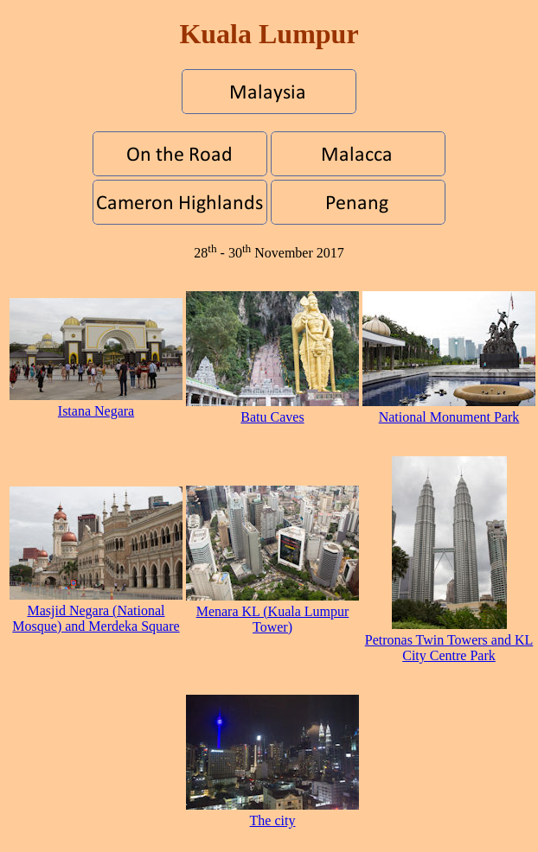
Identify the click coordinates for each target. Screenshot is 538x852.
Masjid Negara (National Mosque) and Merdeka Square (96, 610)
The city (272, 813)
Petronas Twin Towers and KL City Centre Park (449, 640)
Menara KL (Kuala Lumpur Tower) (272, 611)
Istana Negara (96, 403)
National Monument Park (448, 409)
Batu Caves (272, 409)
